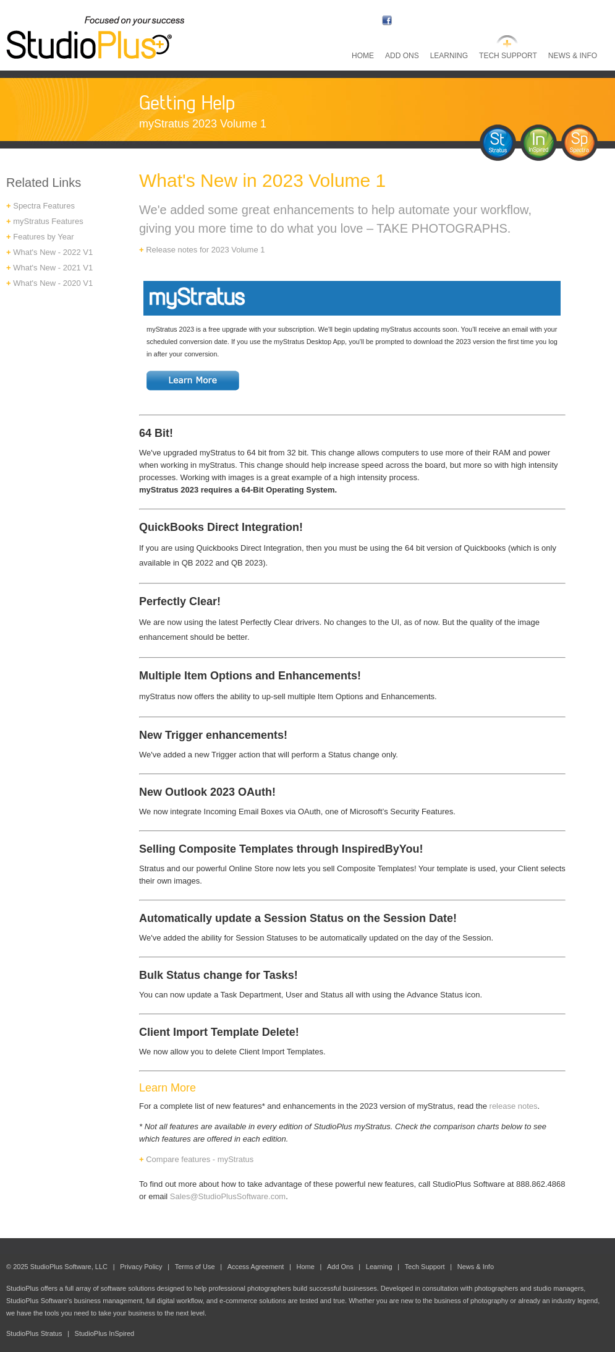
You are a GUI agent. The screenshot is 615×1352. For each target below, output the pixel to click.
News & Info (572, 55)
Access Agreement (255, 1266)
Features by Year (43, 236)
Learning (449, 55)
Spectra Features (43, 205)
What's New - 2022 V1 (53, 252)
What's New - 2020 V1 (53, 283)
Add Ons (402, 55)
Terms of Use (195, 1266)
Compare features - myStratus (196, 1159)
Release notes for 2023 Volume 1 (205, 249)
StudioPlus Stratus (34, 1333)
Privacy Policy (141, 1266)
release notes (514, 1106)
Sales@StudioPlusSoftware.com (228, 1196)
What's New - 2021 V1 (53, 267)
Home (363, 55)
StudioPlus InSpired (105, 1333)
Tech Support (508, 55)
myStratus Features (48, 221)
